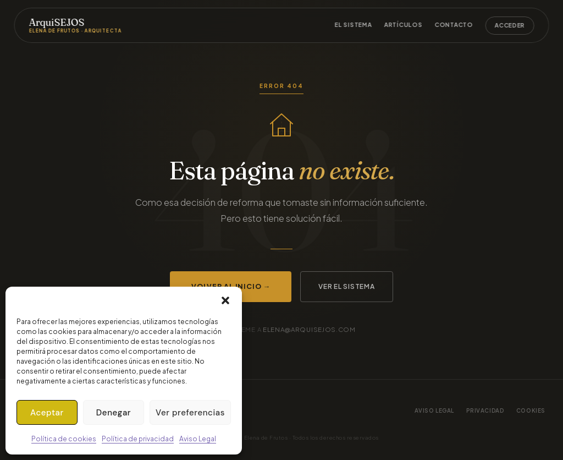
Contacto (453, 24)
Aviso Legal (197, 439)
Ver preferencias (190, 412)
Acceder (510, 25)
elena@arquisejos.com (309, 329)
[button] (225, 300)
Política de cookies (63, 439)
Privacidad (485, 410)
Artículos (403, 24)
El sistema (353, 24)
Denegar (113, 412)
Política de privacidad (138, 439)
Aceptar (47, 412)
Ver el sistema (346, 286)
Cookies (530, 410)
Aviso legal (435, 410)
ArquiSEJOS (75, 25)
